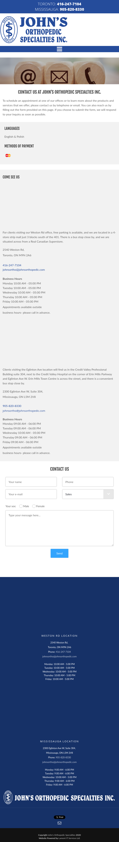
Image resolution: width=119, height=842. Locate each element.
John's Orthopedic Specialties (61, 835)
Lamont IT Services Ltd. (69, 838)
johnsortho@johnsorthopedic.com (24, 269)
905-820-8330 (72, 9)
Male (24, 506)
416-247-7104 (69, 3)
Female (38, 506)
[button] (59, 49)
